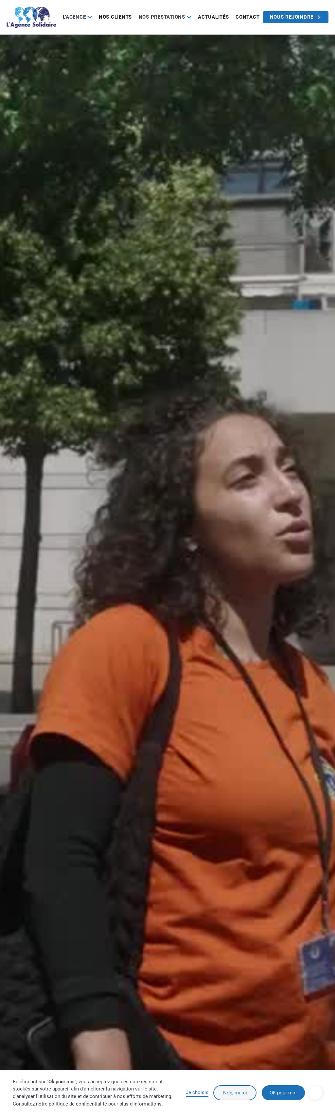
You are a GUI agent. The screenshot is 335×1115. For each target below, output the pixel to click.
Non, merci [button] (235, 1093)
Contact (247, 17)
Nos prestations (162, 17)
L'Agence (74, 17)
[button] (77, 17)
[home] (31, 17)
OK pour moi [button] (283, 1093)
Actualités (213, 17)
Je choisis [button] (197, 1092)
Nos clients (115, 17)
